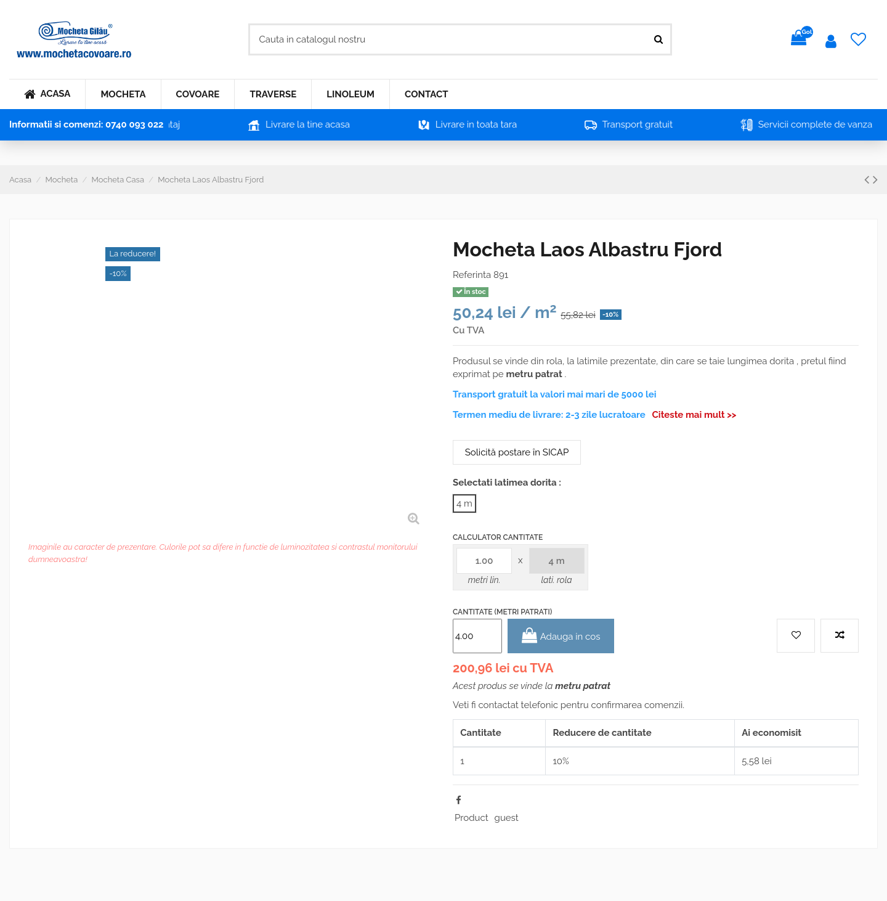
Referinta (472, 274)
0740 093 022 (134, 124)
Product (471, 817)
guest (507, 817)
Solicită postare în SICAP (517, 452)
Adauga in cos (561, 635)
